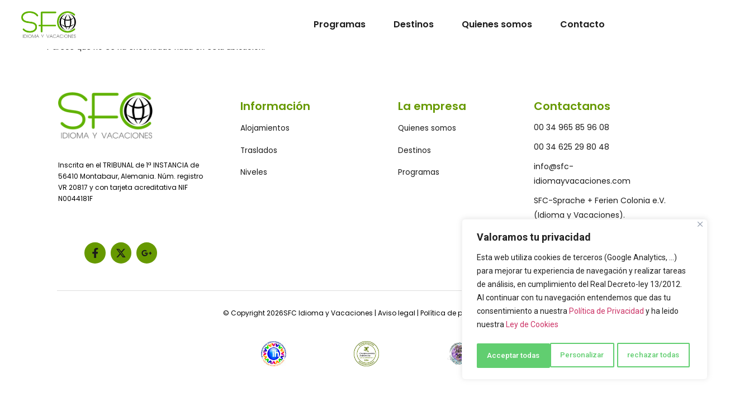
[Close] (700, 227)
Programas (340, 24)
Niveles (253, 173)
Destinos (414, 24)
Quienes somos (497, 24)
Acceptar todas (657, 355)
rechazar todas (581, 355)
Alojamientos (265, 128)
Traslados (259, 150)
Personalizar (509, 355)
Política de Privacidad (606, 314)
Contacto (582, 24)
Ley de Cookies (532, 327)
